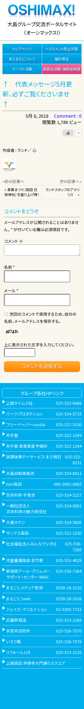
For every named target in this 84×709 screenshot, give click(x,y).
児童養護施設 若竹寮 (24, 560)
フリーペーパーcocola (25, 424)
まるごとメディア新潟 (24, 587)
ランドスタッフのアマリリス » (62, 192)
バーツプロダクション (24, 414)
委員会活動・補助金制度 (62, 69)
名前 (9, 267)
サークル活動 (22, 69)
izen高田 (14, 484)
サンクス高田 (17, 533)
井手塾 (12, 435)
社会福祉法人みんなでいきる (31, 544)
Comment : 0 (68, 116)
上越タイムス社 (19, 403)
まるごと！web (18, 598)
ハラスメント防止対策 (61, 49)
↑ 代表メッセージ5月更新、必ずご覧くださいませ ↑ (39, 94)
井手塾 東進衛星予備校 (26, 446)
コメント (13, 241)
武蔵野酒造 (16, 620)
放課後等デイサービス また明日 (33, 457)
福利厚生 (62, 59)
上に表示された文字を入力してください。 (39, 344)
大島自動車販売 (20, 473)
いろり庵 (13, 641)
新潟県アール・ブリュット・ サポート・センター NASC (26, 574)
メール (11, 290)
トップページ (22, 49)
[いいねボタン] (68, 133)
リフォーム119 (18, 652)
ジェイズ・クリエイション (26, 609)
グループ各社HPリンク (42, 393)
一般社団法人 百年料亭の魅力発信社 (24, 508)
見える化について (22, 59)
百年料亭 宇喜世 (20, 495)
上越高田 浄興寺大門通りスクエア (35, 663)
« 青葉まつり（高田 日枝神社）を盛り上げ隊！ (21, 192)
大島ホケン (15, 522)
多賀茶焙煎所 (18, 631)
